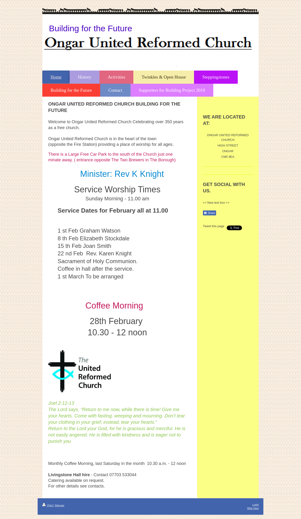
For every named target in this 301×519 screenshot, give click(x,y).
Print (47, 505)
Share (209, 213)
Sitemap (59, 505)
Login (255, 504)
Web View (253, 508)
